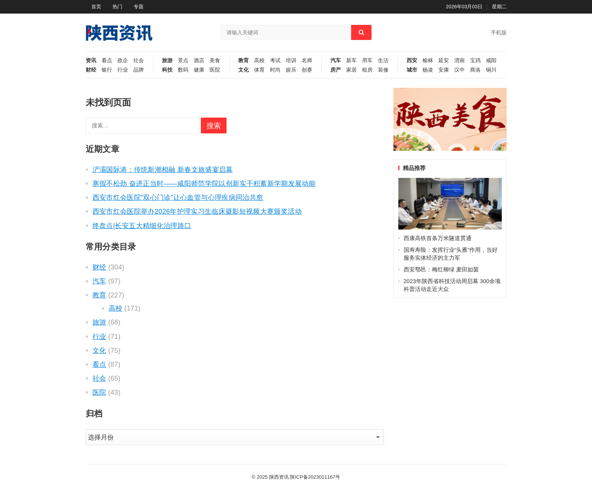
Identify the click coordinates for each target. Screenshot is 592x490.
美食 (215, 60)
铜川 (491, 70)
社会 (138, 60)
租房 (367, 70)
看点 (107, 60)
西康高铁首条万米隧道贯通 (438, 238)
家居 (351, 70)
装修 (383, 70)
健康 (199, 70)
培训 (291, 60)
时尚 (275, 70)
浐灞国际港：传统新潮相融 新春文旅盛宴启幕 (162, 169)
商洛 (475, 70)
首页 (96, 6)
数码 (183, 70)
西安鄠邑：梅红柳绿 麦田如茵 (441, 269)
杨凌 (427, 70)
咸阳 (491, 60)
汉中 (459, 70)
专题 (138, 6)
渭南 (459, 60)
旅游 (167, 60)
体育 (259, 70)
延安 (443, 60)
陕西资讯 (279, 477)
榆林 (427, 60)
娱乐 (291, 70)
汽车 (335, 60)
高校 (259, 60)
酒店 (199, 60)
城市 (412, 70)
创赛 (307, 70)
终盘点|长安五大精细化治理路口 (141, 226)
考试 (275, 60)
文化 (243, 70)
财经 (91, 70)
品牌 (138, 70)
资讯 (91, 60)
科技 (167, 70)
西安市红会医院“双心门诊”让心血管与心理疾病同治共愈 (178, 197)
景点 (183, 60)
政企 (122, 60)
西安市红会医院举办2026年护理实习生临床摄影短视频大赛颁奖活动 (197, 211)
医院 (215, 70)
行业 (122, 70)
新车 (351, 60)
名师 (307, 60)
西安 (412, 60)
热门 (117, 6)
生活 (383, 60)
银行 (107, 70)
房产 (335, 70)
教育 (243, 60)
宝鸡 (475, 60)
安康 (443, 70)
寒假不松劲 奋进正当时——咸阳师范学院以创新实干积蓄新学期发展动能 (204, 183)
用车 (367, 60)
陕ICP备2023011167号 (315, 477)
